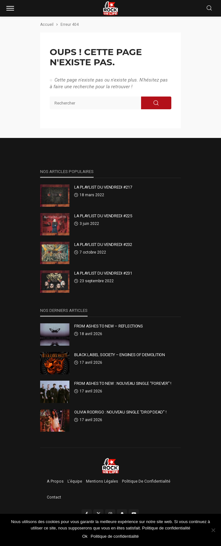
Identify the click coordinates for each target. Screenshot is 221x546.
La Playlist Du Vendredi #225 (103, 215)
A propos (55, 481)
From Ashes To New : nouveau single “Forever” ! (122, 383)
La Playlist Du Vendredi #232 (103, 244)
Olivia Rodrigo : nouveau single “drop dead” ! (120, 412)
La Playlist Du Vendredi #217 (103, 187)
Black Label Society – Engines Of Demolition (119, 354)
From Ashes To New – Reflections (108, 326)
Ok (85, 536)
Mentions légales (102, 481)
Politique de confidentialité (146, 481)
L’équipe (75, 481)
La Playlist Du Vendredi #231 (103, 273)
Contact (54, 497)
